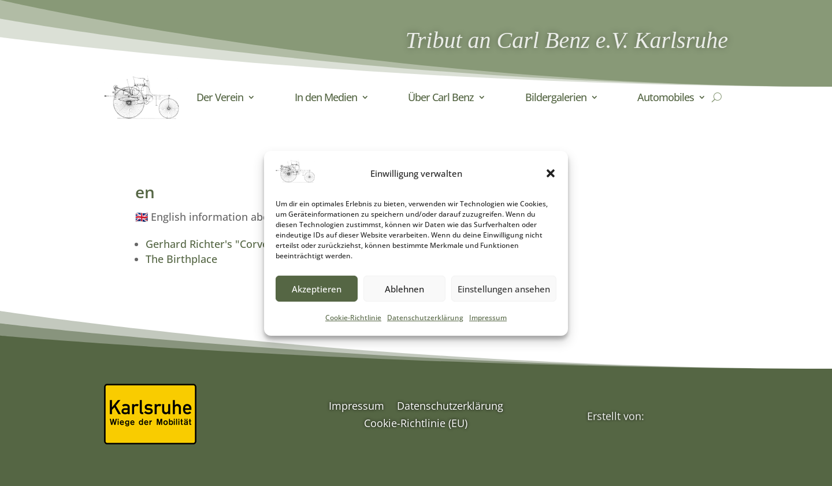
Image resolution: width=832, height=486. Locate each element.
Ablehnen (404, 295)
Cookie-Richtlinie (353, 324)
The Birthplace (181, 259)
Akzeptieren (316, 295)
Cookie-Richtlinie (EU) (415, 424)
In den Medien (326, 97)
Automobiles (665, 97)
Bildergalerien (555, 97)
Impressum (488, 324)
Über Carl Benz (441, 97)
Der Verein (219, 97)
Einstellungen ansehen (504, 295)
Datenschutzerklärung (425, 324)
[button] (550, 180)
